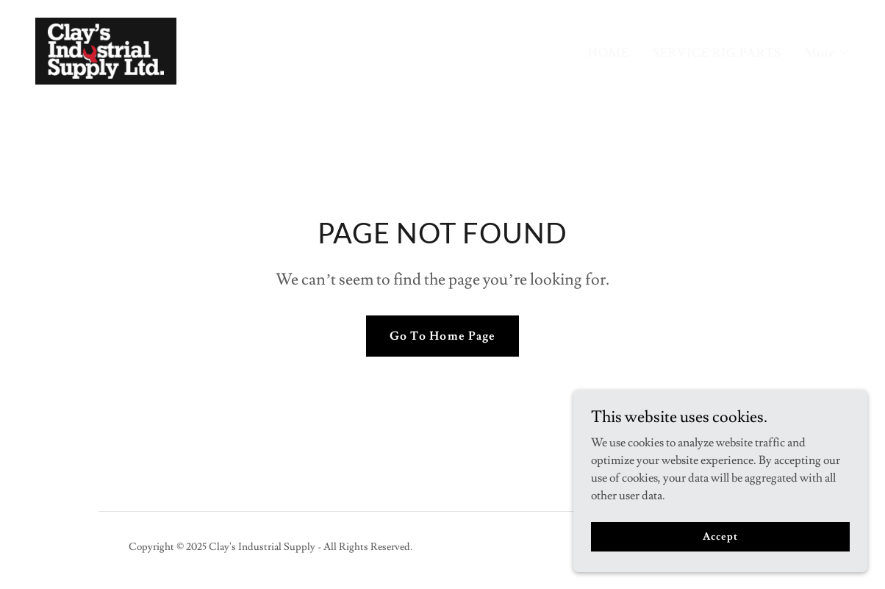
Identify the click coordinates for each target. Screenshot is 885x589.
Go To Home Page (442, 336)
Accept (720, 536)
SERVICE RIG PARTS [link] (717, 53)
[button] (827, 53)
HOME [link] (608, 53)
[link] (105, 48)
